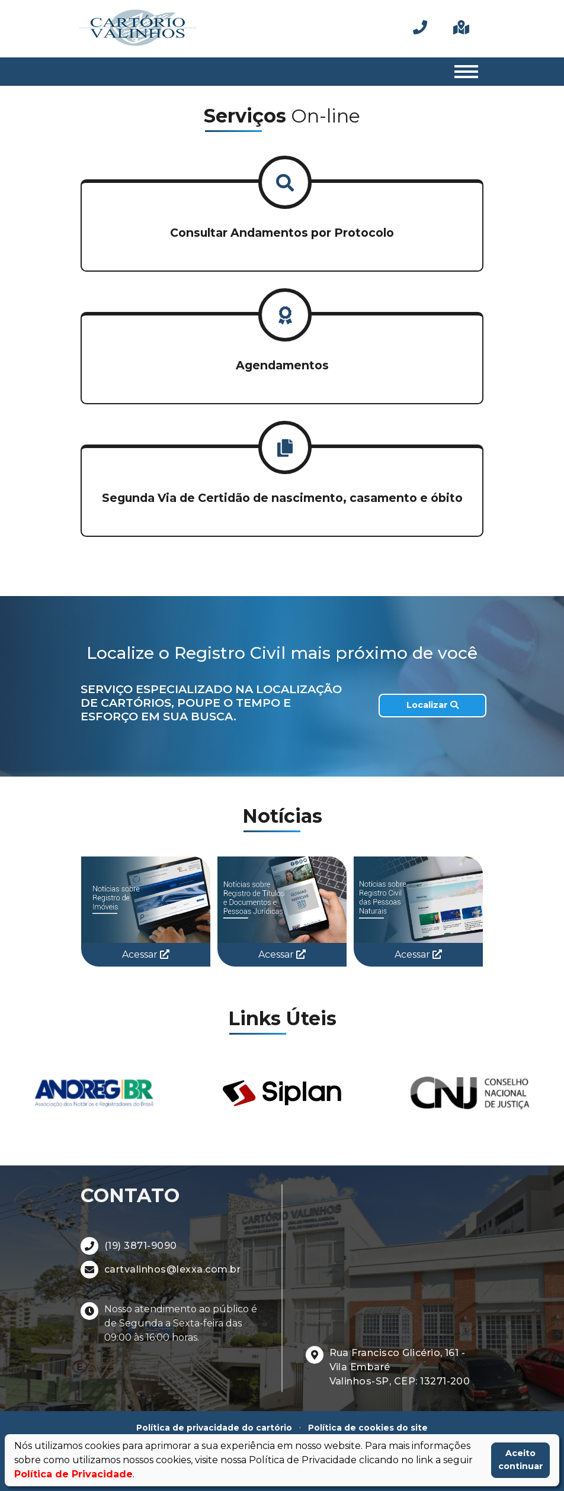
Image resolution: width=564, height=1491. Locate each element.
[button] (282, 226)
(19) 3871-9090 (140, 1245)
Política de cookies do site (368, 1427)
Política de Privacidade (73, 1474)
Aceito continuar (520, 1459)
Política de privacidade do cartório (214, 1427)
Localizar (432, 705)
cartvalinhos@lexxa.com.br (172, 1269)
